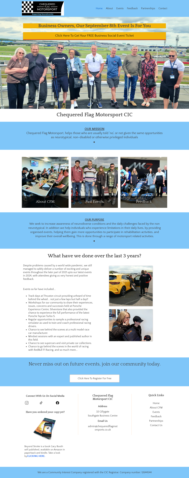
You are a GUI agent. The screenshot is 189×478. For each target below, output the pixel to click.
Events (120, 8)
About (109, 8)
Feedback (132, 8)
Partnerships (148, 8)
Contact (162, 8)
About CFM (156, 407)
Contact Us (156, 425)
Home (99, 8)
